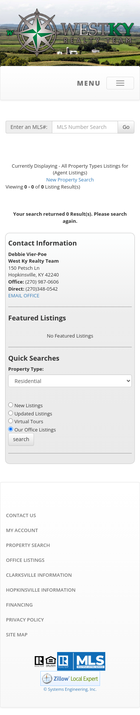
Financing (19, 604)
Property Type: (26, 369)
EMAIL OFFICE (24, 295)
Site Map (17, 634)
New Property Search (70, 179)
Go (126, 126)
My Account (22, 530)
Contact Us (21, 515)
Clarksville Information (39, 575)
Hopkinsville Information (40, 589)
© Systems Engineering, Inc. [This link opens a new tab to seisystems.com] (69, 689)
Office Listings (25, 560)
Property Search (28, 545)
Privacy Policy (25, 619)
